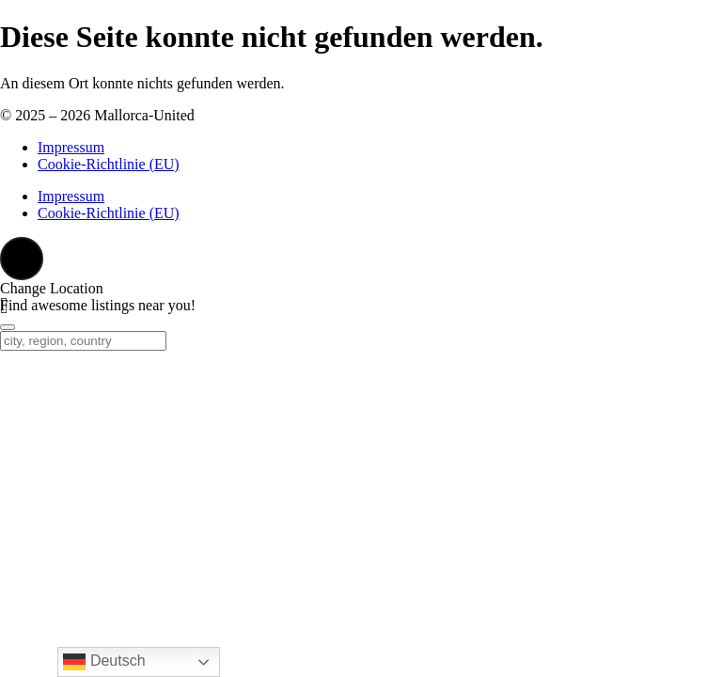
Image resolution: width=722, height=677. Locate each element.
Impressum (71, 147)
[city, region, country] (83, 341)
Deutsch (104, 662)
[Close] (7, 327)
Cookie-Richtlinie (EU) (109, 164)
